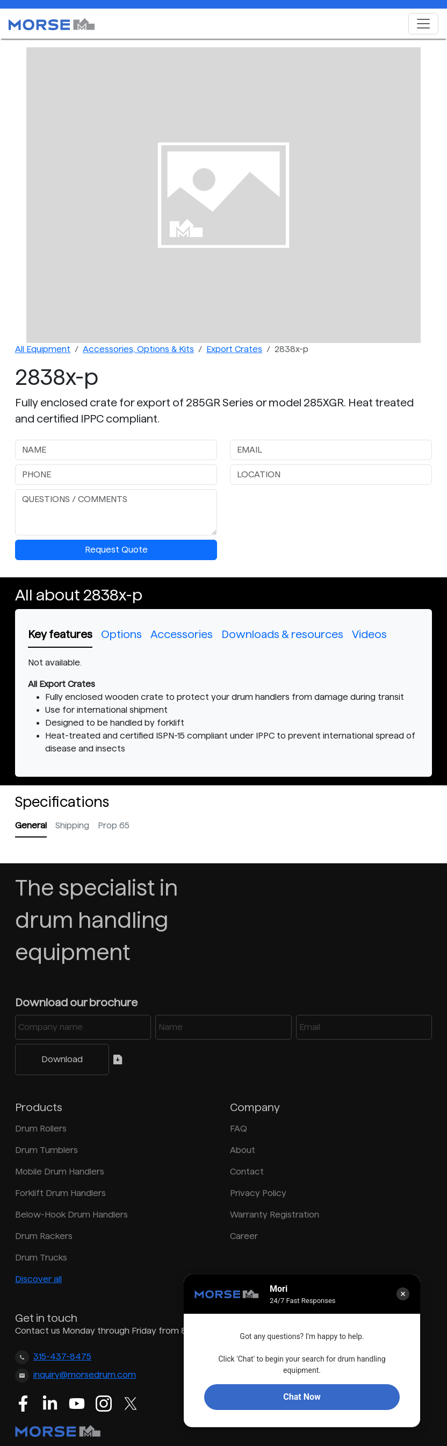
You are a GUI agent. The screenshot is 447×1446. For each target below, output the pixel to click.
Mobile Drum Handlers (59, 1171)
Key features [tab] (60, 634)
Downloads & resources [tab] (282, 634)
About (242, 1150)
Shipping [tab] (72, 825)
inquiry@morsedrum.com (84, 1374)
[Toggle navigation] (423, 23)
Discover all (38, 1279)
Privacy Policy (258, 1193)
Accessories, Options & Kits (138, 349)
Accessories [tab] (181, 634)
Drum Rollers (41, 1128)
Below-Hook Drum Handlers (71, 1214)
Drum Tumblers (46, 1150)
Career (244, 1236)
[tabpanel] (223, 705)
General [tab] (31, 825)
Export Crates (234, 349)
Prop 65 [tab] (113, 825)
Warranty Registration (274, 1214)
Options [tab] (121, 634)
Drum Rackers (44, 1236)
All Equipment (42, 349)
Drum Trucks (41, 1257)
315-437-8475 (62, 1356)
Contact (247, 1171)
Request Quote (116, 549)
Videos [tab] (369, 634)
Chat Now (301, 1397)
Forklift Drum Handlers (60, 1193)
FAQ (238, 1128)
